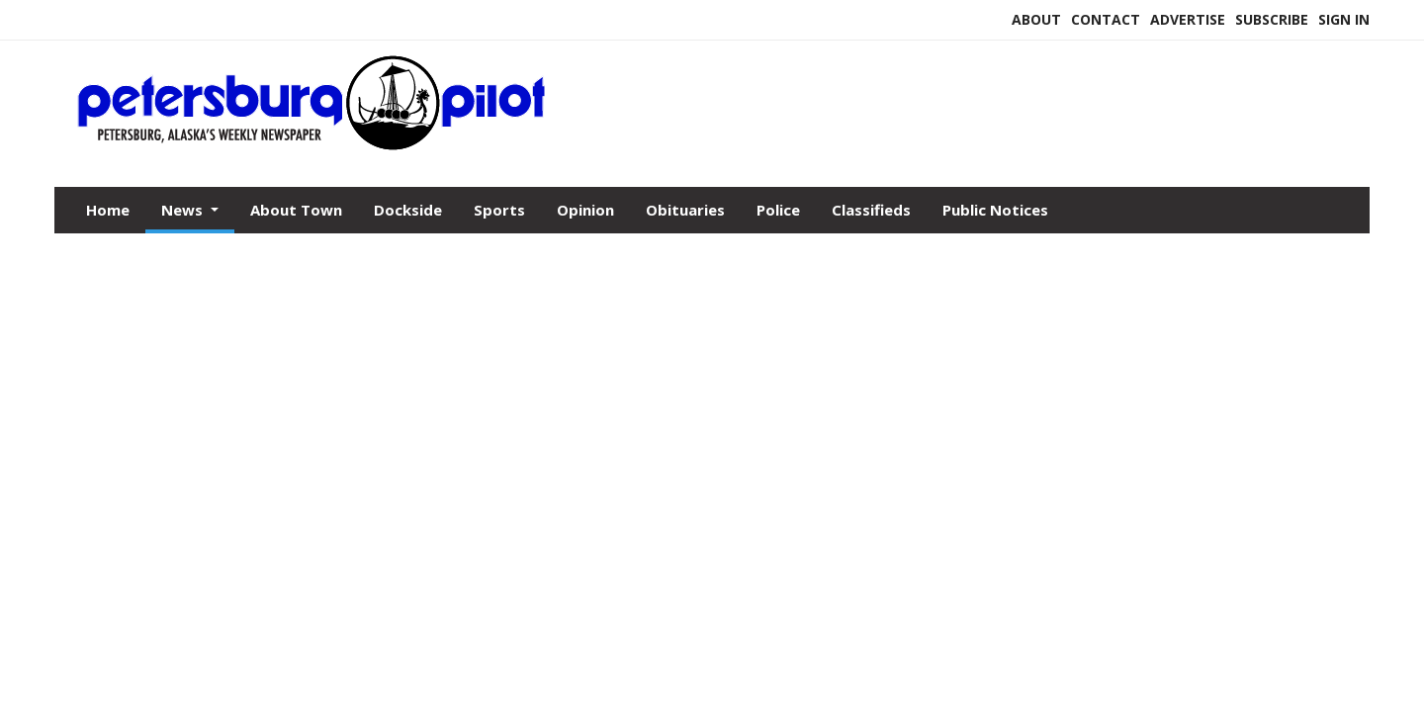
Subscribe (1271, 19)
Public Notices (995, 210)
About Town (296, 210)
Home (108, 210)
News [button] (184, 210)
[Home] (312, 146)
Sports (499, 210)
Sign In (1344, 19)
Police (778, 210)
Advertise (1187, 19)
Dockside (408, 210)
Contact (1105, 19)
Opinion (585, 210)
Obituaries (685, 210)
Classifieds (871, 210)
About (1036, 19)
